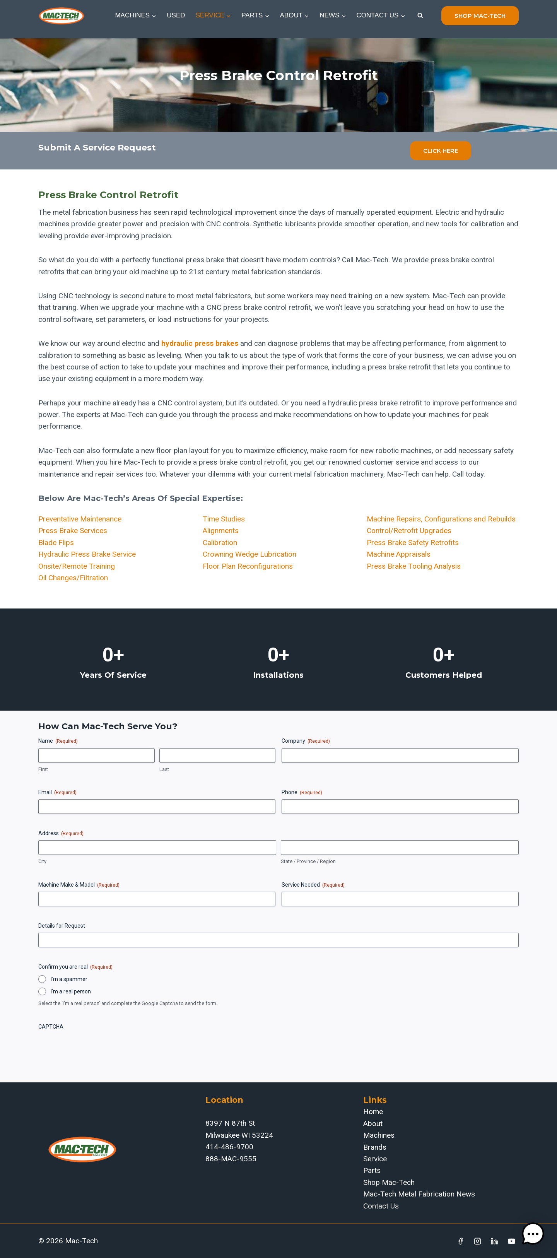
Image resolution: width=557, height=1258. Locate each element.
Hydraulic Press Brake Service (87, 554)
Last (164, 769)
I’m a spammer (69, 979)
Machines (379, 1135)
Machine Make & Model (79, 885)
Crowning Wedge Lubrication (249, 554)
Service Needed (313, 885)
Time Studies (224, 518)
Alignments (221, 530)
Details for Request (61, 926)
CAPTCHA (50, 1027)
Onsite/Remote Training (76, 566)
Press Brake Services (72, 530)
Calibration (220, 542)
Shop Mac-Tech (389, 1182)
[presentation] (97, 1049)
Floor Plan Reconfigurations (248, 566)
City (42, 861)
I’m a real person (71, 991)
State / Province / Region (308, 861)
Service (375, 1158)
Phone (302, 792)
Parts (372, 1170)
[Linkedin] (494, 1241)
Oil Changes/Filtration (73, 577)
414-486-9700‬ (229, 1146)
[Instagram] (477, 1241)
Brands (374, 1147)
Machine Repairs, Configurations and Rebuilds (441, 518)
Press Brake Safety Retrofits (413, 542)
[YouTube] (511, 1241)
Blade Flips (56, 542)
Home (373, 1111)
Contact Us (381, 1206)
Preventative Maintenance (79, 518)
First (43, 769)
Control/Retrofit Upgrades (409, 530)
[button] (533, 1234)
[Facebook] (460, 1241)
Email (57, 792)
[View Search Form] (420, 15)
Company (306, 741)
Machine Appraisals (399, 554)
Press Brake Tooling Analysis (414, 566)
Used (176, 15)
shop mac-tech (480, 15)
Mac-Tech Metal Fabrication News (419, 1194)
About (373, 1123)
